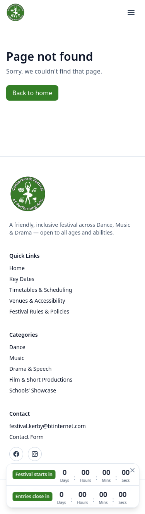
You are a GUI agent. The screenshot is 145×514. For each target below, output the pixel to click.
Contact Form (26, 436)
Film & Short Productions (40, 379)
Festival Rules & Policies (39, 311)
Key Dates (21, 279)
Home (17, 268)
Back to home (32, 93)
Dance (17, 347)
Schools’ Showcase (32, 390)
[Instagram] (35, 454)
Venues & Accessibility (37, 300)
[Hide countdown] (132, 470)
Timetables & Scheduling (40, 289)
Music (16, 358)
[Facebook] (16, 454)
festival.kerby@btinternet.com (47, 426)
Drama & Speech (30, 368)
